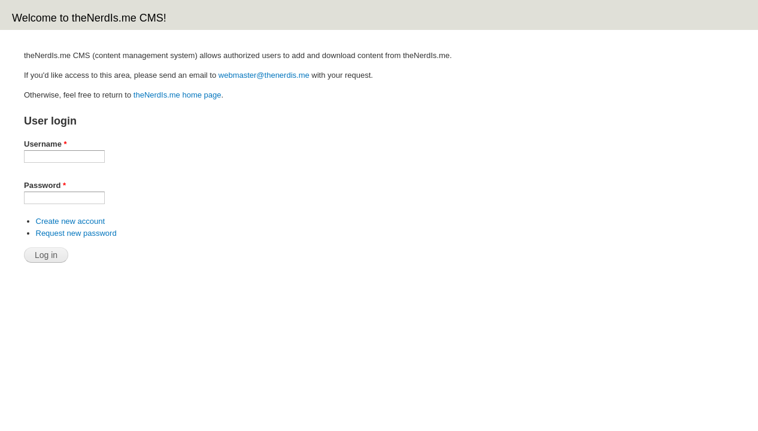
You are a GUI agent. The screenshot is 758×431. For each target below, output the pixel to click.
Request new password (76, 233)
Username (45, 143)
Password (45, 185)
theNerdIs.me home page (178, 94)
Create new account (70, 221)
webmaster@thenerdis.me (264, 75)
